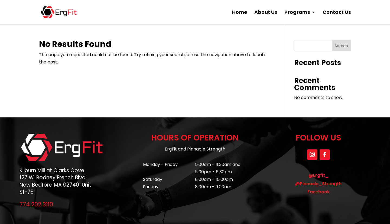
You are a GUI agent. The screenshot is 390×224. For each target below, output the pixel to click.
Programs (297, 12)
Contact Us (337, 12)
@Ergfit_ (318, 175)
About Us (265, 12)
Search (341, 46)
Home (239, 12)
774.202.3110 (36, 204)
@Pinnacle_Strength (318, 184)
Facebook (318, 192)
